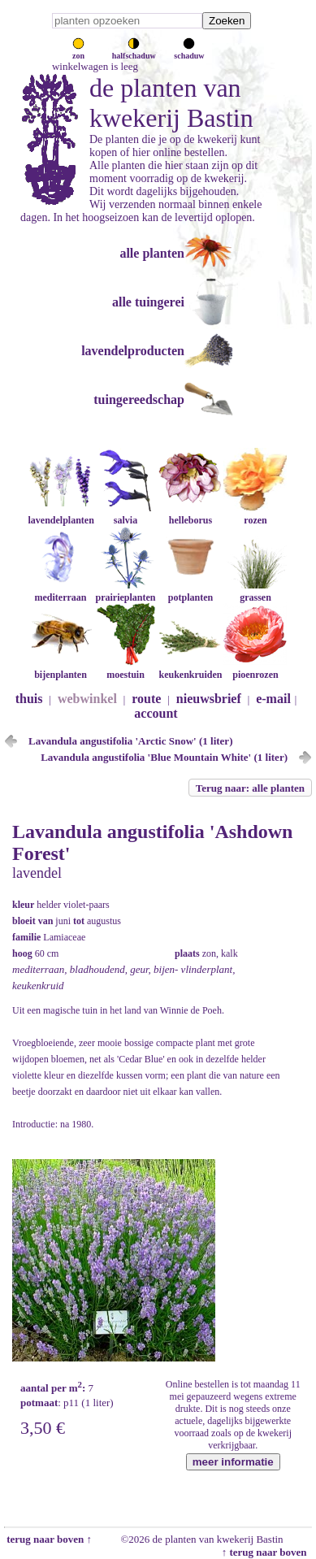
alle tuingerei (148, 302)
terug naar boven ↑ (48, 1539)
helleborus (190, 514)
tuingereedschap (138, 399)
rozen (255, 514)
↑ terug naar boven (267, 1552)
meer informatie (233, 1462)
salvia (125, 514)
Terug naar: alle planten (250, 788)
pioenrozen (255, 668)
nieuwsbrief (208, 699)
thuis (29, 699)
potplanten (190, 591)
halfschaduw (134, 51)
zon (78, 51)
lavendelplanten (60, 514)
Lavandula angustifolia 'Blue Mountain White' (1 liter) (164, 757)
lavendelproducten (132, 351)
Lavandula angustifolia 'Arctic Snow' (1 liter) (130, 741)
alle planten (151, 253)
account (155, 713)
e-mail (273, 699)
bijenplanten (60, 668)
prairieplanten (125, 591)
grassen (255, 591)
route (146, 699)
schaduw (189, 51)
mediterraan (60, 591)
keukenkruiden (190, 668)
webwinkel (87, 699)
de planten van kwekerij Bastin (171, 102)
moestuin (125, 668)
